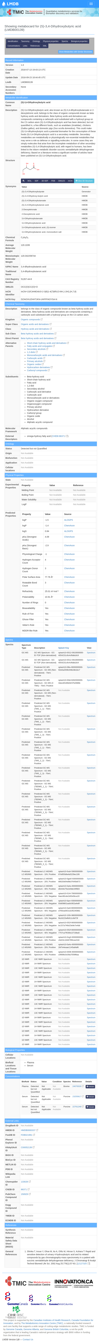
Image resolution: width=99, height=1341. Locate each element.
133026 (26, 1181)
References (35, 46)
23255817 (78, 1096)
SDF (36, 181)
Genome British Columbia (56, 1329)
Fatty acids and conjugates (41, 346)
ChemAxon (69, 525)
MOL (30, 181)
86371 (25, 1189)
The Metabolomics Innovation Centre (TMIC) (42, 1323)
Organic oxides (35, 364)
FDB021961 (28, 1135)
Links (25, 46)
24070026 (78, 1086)
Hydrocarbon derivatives (40, 367)
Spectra (65, 41)
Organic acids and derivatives (36, 324)
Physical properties (50, 41)
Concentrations (14, 46)
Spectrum (91, 652)
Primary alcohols (36, 361)
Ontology (36, 41)
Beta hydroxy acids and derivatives (38, 333)
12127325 (83, 1263)
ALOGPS (68, 520)
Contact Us (28, 1339)
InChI (70, 181)
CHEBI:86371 (60, 436)
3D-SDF (45, 181)
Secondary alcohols (37, 349)
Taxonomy (25, 41)
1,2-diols (32, 352)
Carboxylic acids (36, 358)
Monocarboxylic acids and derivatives (46, 355)
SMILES (61, 181)
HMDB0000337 (29, 1130)
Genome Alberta (31, 1329)
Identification (13, 41)
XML (45, 46)
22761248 (78, 1106)
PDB (53, 181)
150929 (26, 1194)
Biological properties (79, 41)
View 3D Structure (84, 181)
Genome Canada (14, 1329)
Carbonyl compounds (38, 370)
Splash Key (63, 648)
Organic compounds (32, 319)
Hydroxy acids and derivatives (36, 329)
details (90, 1087)
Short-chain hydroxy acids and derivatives (48, 343)
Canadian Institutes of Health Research (51, 1320)
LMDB (13, 3)
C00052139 (28, 1147)
